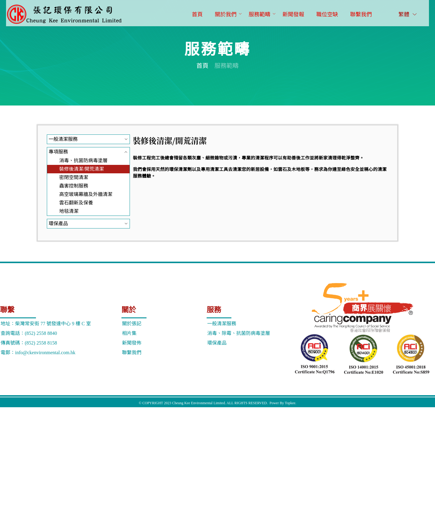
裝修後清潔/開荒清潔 (81, 169)
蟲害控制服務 (73, 185)
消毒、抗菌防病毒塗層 (83, 160)
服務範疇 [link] (226, 65)
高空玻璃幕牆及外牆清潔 (85, 194)
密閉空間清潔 (73, 177)
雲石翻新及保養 (76, 202)
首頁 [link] (202, 65)
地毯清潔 (69, 211)
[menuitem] (197, 14)
